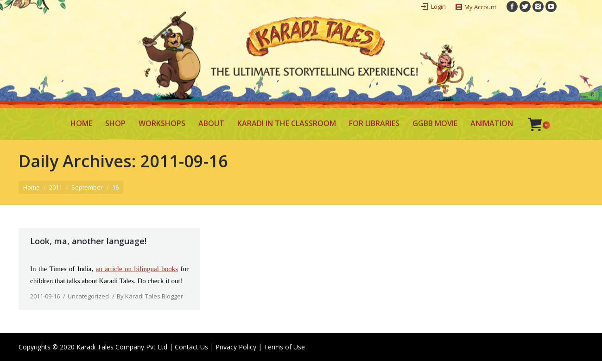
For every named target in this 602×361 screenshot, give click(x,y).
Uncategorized (88, 296)
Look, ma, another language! (88, 241)
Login (438, 6)
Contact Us (191, 346)
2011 (55, 187)
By (150, 296)
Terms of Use (284, 346)
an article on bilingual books (137, 268)
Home (31, 187)
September (87, 187)
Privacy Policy (235, 346)
